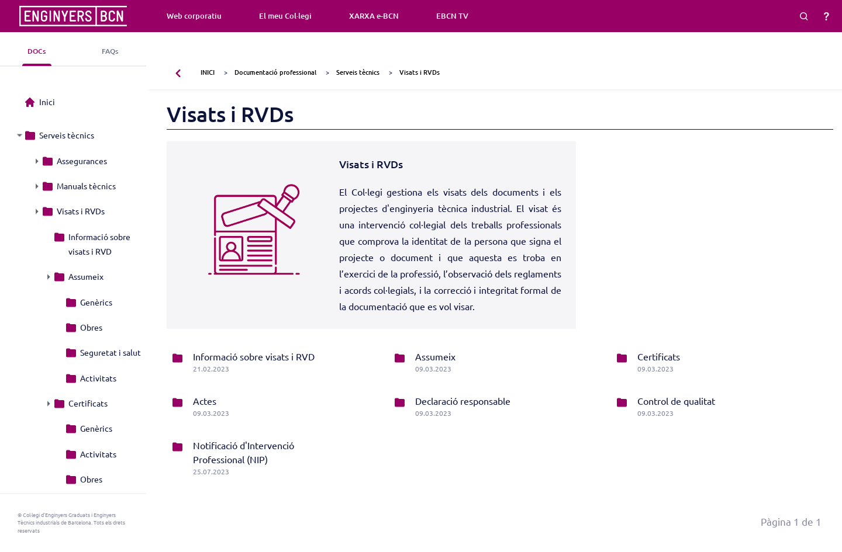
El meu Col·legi (285, 16)
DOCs (36, 51)
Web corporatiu (194, 16)
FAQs (110, 51)
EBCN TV (452, 16)
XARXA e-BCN (374, 16)
